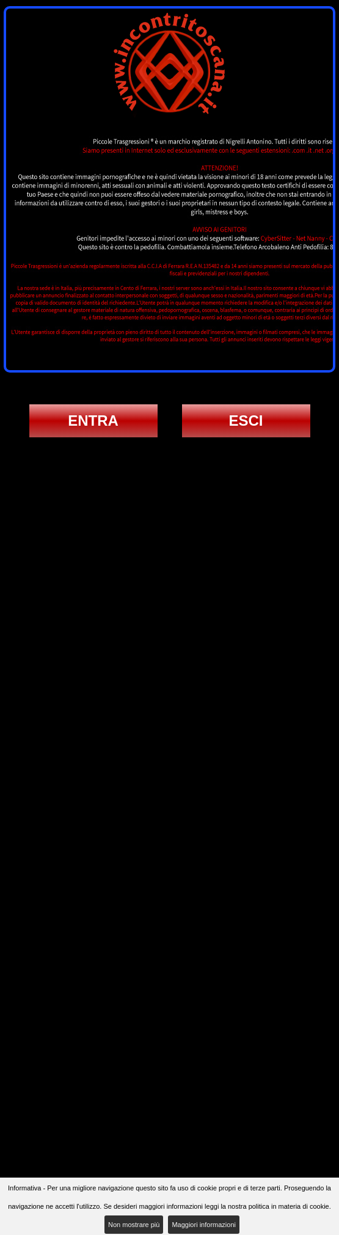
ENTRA (93, 420)
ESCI (245, 420)
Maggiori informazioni (204, 1224)
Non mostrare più (133, 1224)
